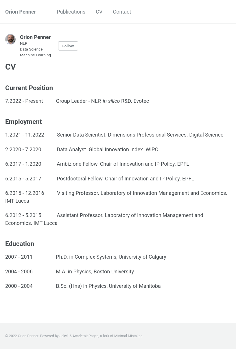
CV (99, 12)
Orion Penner (20, 12)
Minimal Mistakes (128, 336)
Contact (122, 12)
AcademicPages (85, 336)
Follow (68, 46)
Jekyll (64, 336)
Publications (71, 12)
